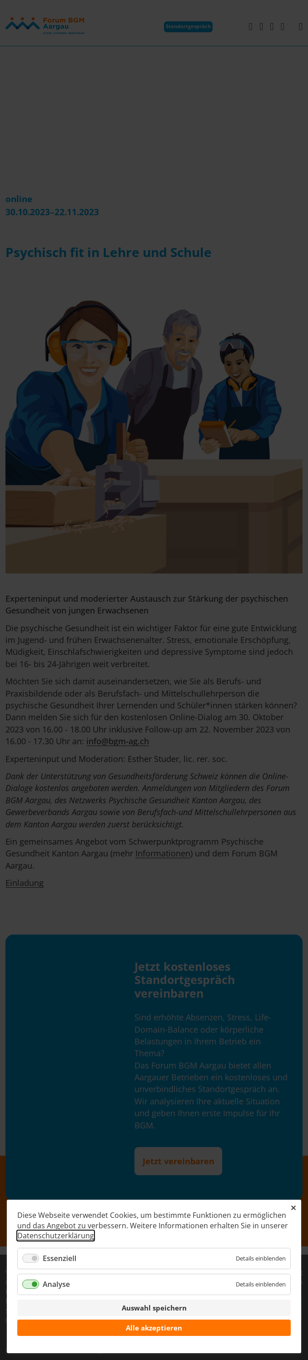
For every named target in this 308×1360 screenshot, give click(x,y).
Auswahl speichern (154, 1307)
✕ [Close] (293, 1208)
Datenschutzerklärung (55, 1236)
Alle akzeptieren (154, 1327)
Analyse (56, 1284)
